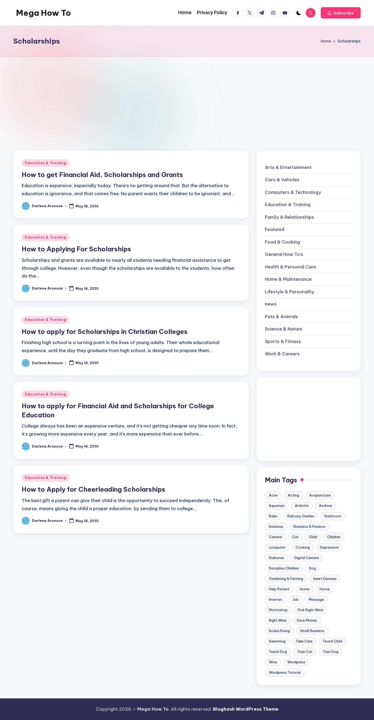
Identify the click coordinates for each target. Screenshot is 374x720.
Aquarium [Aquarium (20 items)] (277, 505)
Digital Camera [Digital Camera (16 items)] (306, 558)
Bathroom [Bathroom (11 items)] (333, 516)
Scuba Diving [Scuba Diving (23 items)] (279, 631)
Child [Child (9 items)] (313, 537)
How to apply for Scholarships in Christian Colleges (105, 332)
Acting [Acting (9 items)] (293, 495)
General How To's (284, 254)
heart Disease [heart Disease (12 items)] (325, 578)
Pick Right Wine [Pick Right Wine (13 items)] (310, 610)
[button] (341, 12)
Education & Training (45, 163)
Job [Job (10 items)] (295, 599)
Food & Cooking (282, 242)
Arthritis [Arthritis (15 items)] (302, 505)
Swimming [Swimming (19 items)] (277, 641)
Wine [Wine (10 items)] (273, 662)
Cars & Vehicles (282, 180)
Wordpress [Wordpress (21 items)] (296, 662)
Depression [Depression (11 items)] (329, 547)
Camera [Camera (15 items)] (275, 537)
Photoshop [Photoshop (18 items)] (278, 610)
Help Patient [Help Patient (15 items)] (279, 589)
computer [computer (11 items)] (277, 547)
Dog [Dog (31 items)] (312, 568)
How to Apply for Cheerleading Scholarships (93, 489)
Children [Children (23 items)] (334, 537)
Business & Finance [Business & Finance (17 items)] (309, 526)
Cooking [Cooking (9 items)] (303, 547)
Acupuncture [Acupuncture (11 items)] (320, 495)
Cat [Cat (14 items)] (295, 537)
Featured (274, 229)
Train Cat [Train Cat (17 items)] (304, 651)
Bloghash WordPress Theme (245, 709)
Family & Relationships (289, 217)
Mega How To (43, 13)
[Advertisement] (187, 97)
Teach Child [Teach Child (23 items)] (332, 641)
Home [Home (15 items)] (305, 589)
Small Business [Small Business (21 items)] (312, 631)
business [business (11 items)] (276, 526)
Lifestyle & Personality (289, 292)
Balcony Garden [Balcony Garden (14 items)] (300, 516)
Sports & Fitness (283, 341)
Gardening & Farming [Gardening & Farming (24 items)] (286, 578)
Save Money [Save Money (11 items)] (307, 620)
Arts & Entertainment (288, 167)
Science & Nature (283, 329)
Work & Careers (282, 354)
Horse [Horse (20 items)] (325, 589)
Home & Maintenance (288, 279)
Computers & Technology (293, 192)
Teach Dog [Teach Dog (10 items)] (278, 651)
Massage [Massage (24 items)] (316, 599)
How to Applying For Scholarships (76, 249)
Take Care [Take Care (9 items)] (304, 641)
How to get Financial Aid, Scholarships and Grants (102, 175)
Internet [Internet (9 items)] (275, 599)
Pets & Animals (281, 316)
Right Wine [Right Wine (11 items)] (278, 620)
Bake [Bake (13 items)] (273, 516)
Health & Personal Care (290, 267)
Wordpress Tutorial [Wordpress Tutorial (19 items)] (285, 672)
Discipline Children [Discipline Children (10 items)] (284, 568)
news (271, 304)
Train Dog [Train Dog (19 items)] (330, 651)
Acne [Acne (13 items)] (273, 495)
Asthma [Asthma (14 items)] (325, 505)
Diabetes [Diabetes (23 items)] (276, 558)
